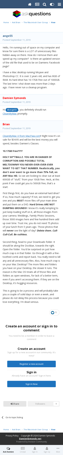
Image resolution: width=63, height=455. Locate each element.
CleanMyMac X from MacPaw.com (21, 135)
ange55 (8, 36)
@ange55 (12, 109)
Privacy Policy (12, 435)
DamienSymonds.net (30, 438)
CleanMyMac (10, 113)
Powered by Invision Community (31, 441)
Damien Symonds (46, 435)
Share (15, 403)
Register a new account (32, 363)
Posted (16, 39)
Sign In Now (31, 384)
